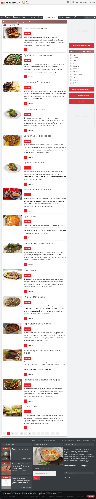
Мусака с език (31, 406)
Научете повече (51, 494)
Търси (36, 478)
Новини (32, 17)
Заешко (75, 80)
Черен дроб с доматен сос (37, 324)
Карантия (27, 34)
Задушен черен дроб (34, 109)
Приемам (91, 496)
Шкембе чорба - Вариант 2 (37, 189)
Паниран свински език (35, 28)
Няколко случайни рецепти (81, 89)
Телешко (75, 63)
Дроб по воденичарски (35, 162)
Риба (74, 77)
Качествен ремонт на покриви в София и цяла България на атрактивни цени (21, 467)
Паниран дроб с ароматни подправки (43, 380)
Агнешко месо (77, 74)
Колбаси (76, 58)
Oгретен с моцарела (41, 468)
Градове (68, 17)
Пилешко (76, 66)
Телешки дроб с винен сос (37, 82)
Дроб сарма (30, 216)
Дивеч (75, 83)
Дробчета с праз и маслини (38, 55)
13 (52, 433)
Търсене (82, 102)
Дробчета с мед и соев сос (37, 136)
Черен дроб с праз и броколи (39, 243)
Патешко (76, 69)
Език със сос (30, 270)
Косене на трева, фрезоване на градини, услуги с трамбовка (21, 480)
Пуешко (75, 72)
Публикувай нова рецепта (81, 45)
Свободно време (50, 17)
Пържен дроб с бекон (35, 297)
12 (47, 433)
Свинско (75, 60)
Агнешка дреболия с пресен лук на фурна (42, 351)
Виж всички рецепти (82, 95)
